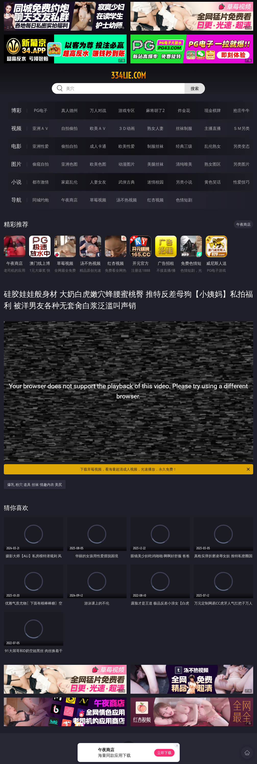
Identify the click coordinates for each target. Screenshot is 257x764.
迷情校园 (155, 182)
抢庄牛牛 (241, 110)
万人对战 (98, 110)
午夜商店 (69, 200)
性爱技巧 (241, 182)
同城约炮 (40, 200)
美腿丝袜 (155, 164)
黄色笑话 (212, 182)
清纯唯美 (184, 164)
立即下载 (164, 752)
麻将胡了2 (155, 110)
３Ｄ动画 (126, 128)
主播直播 (212, 128)
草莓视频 (98, 200)
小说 (16, 181)
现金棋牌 (212, 110)
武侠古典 (126, 182)
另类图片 (241, 164)
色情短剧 (184, 200)
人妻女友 (98, 182)
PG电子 (40, 110)
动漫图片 (126, 164)
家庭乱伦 (69, 182)
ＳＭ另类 (241, 128)
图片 (16, 164)
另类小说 (184, 182)
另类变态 (241, 146)
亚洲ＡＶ (40, 128)
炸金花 (184, 110)
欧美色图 (98, 164)
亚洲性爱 (40, 146)
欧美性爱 (126, 146)
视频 (16, 128)
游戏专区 (126, 110)
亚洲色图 (69, 164)
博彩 (16, 110)
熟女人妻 (155, 128)
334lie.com (128, 75)
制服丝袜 (155, 146)
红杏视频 (155, 200)
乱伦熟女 (212, 146)
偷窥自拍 (40, 164)
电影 (16, 146)
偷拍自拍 (69, 146)
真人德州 (69, 110)
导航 (16, 199)
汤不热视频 (126, 200)
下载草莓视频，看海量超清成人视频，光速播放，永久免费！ (165, 469)
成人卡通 (98, 146)
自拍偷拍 (69, 128)
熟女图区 (212, 164)
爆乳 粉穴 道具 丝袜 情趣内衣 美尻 (34, 484)
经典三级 (184, 146)
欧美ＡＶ (98, 128)
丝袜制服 (184, 128)
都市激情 (40, 182)
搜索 (195, 88)
